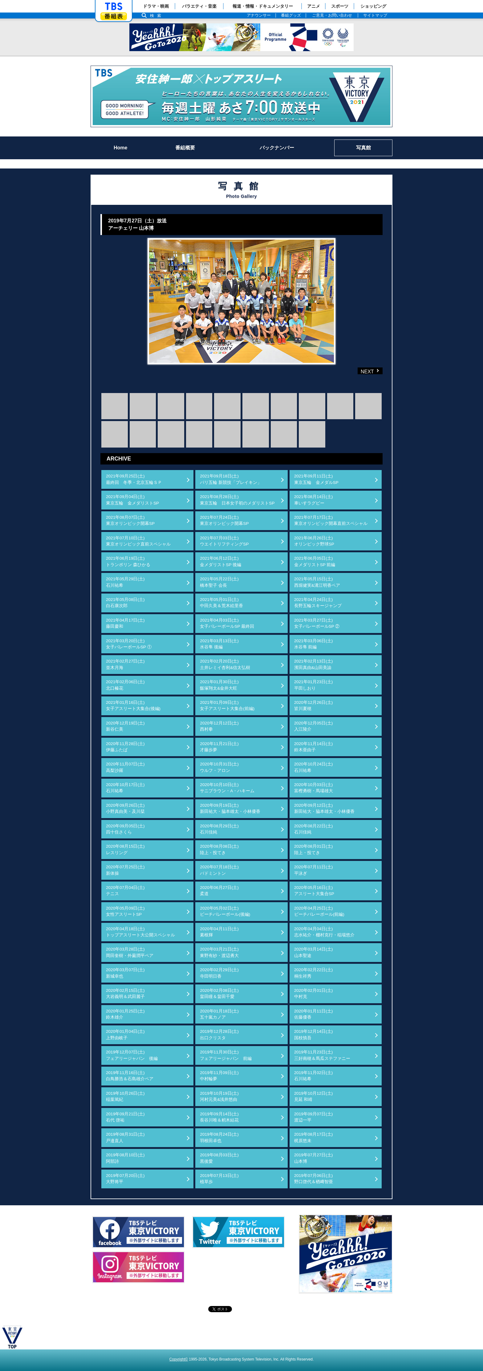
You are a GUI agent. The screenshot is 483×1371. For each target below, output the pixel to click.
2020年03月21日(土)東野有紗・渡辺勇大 (219, 952)
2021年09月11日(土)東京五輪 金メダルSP (316, 479)
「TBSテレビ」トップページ (114, 6)
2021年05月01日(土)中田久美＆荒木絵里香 (221, 602)
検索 (157, 15)
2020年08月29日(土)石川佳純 (219, 829)
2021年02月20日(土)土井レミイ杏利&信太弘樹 (225, 664)
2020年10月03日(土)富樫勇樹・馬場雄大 (313, 787)
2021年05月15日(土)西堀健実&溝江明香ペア (317, 582)
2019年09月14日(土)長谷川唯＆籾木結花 (219, 1117)
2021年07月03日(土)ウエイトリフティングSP (224, 541)
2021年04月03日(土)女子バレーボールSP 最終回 (227, 623)
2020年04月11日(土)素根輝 (219, 932)
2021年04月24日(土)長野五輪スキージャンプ (318, 602)
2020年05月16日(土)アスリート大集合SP (314, 890)
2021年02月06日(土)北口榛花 (125, 684)
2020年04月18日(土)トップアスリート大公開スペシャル (140, 932)
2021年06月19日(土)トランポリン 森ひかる (128, 561)
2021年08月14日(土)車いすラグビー (313, 499)
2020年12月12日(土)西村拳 (219, 726)
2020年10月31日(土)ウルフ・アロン (219, 767)
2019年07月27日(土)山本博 (313, 1158)
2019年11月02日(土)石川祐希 (313, 1075)
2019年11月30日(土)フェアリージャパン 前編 (226, 1055)
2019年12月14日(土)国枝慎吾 (313, 1034)
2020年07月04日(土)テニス (125, 890)
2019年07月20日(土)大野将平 (125, 1178)
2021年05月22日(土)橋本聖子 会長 (219, 582)
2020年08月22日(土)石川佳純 (313, 829)
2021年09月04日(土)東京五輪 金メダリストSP (132, 499)
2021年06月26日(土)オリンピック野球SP (314, 541)
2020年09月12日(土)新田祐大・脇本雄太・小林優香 (324, 808)
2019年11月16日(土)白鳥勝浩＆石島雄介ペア (129, 1075)
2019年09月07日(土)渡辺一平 (313, 1117)
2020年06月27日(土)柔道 (219, 890)
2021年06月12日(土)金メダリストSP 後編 (220, 561)
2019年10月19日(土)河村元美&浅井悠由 (219, 1096)
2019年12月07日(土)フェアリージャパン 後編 (132, 1055)
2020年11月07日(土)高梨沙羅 (125, 767)
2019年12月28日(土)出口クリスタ (219, 1034)
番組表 (113, 16)
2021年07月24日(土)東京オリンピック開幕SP (224, 520)
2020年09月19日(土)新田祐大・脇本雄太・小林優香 (230, 808)
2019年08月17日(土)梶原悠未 (313, 1137)
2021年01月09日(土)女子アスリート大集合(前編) (227, 705)
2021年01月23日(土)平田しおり (313, 684)
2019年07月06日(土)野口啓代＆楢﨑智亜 (313, 1178)
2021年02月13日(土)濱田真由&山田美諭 (313, 664)
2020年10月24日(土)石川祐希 (313, 767)
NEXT (360, 370)
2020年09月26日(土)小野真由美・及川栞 (125, 808)
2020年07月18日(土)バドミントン (219, 870)
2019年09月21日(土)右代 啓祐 (125, 1117)
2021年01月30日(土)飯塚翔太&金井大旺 (219, 684)
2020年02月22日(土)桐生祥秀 (313, 972)
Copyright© (178, 1359)
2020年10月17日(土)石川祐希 (125, 787)
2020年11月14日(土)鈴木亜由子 (313, 746)
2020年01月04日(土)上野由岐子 (125, 1034)
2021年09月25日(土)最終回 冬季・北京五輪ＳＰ (134, 479)
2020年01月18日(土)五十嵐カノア (219, 1014)
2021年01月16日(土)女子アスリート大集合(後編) (133, 705)
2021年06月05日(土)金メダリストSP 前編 (314, 561)
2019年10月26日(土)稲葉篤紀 (125, 1096)
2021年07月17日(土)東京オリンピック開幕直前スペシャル (330, 520)
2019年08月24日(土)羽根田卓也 (219, 1137)
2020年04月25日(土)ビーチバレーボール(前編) (319, 911)
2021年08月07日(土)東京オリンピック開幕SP (130, 520)
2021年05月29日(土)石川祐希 (125, 582)
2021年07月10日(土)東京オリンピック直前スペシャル (138, 541)
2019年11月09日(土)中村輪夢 (219, 1075)
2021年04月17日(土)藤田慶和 (125, 623)
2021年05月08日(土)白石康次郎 (125, 602)
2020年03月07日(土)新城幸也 (125, 972)
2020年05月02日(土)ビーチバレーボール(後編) (225, 911)
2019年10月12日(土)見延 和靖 (313, 1096)
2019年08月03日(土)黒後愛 (219, 1158)
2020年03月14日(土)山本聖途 (313, 952)
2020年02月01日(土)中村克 (313, 993)
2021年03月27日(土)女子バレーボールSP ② (317, 623)
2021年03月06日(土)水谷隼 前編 (313, 644)
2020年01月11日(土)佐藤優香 (313, 1014)
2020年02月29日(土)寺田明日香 (219, 972)
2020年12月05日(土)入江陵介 (313, 726)
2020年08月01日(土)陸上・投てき (313, 849)
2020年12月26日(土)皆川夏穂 (313, 705)
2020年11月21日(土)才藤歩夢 (219, 746)
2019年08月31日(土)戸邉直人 (125, 1137)
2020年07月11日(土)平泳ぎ (313, 870)
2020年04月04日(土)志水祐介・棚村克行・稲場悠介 (324, 932)
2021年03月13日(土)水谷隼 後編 (219, 644)
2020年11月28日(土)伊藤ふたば (125, 746)
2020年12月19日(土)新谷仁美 (125, 726)
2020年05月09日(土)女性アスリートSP (125, 911)
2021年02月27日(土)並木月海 (125, 664)
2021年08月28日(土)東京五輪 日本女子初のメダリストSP (237, 499)
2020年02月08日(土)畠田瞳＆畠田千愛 (219, 993)
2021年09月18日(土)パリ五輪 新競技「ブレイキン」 (231, 479)
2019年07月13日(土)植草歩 (219, 1178)
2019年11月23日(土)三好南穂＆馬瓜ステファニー (322, 1055)
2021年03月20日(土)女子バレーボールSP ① (129, 644)
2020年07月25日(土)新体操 (125, 870)
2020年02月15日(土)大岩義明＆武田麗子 (125, 993)
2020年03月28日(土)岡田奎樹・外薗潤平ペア (129, 952)
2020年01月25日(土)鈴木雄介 (125, 1014)
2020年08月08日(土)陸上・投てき (219, 849)
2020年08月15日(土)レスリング (125, 849)
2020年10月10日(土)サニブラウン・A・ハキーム (227, 787)
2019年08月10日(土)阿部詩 (125, 1158)
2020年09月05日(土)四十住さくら (125, 829)
